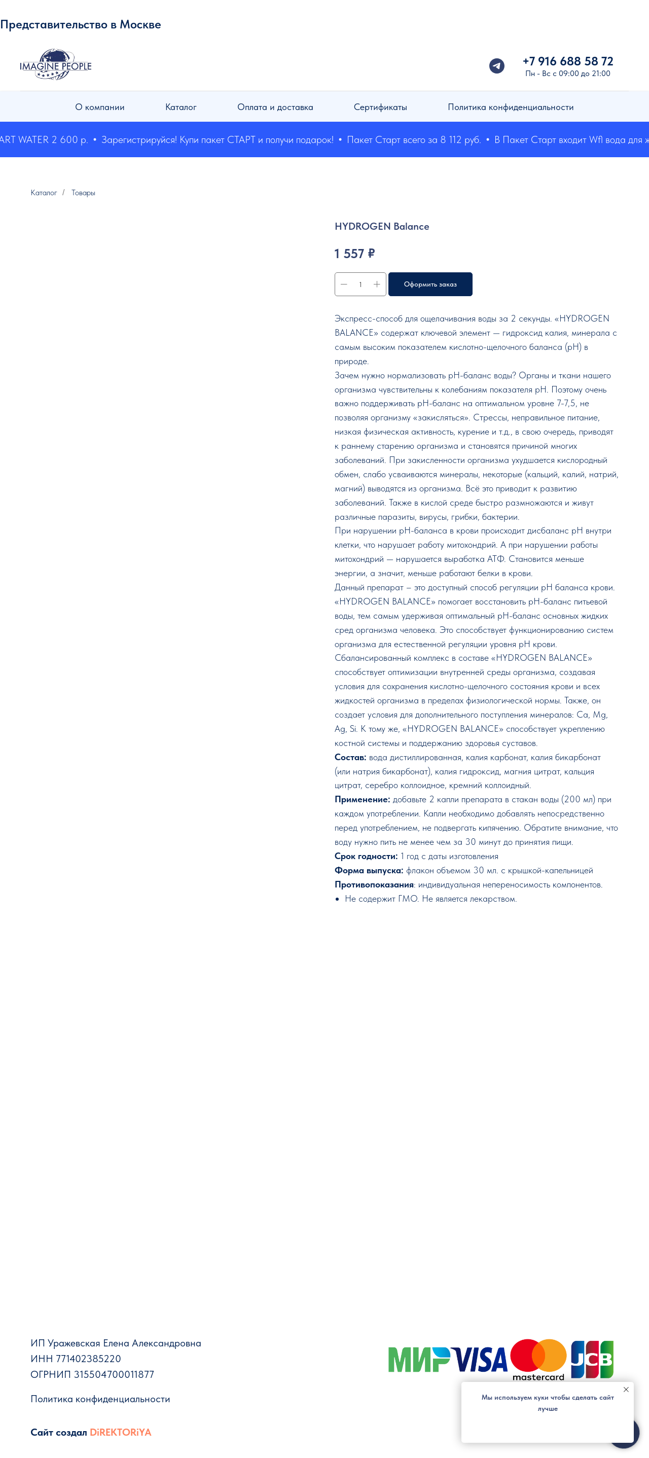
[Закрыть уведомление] (626, 1389)
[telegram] (496, 66)
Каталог (181, 106)
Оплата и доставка (275, 106)
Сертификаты (380, 106)
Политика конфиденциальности (511, 106)
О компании (100, 106)
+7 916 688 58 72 (568, 61)
